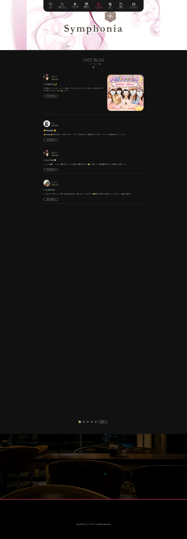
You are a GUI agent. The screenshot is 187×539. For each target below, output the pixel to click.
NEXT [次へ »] (103, 422)
